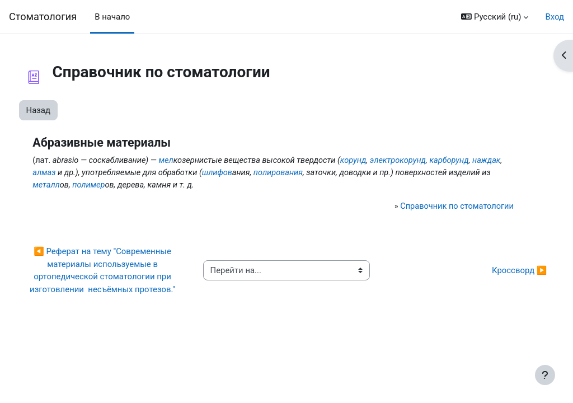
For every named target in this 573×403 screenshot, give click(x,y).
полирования (380, 173)
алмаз (141, 173)
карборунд (73, 173)
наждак (110, 173)
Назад (59, 110)
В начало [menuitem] (112, 17)
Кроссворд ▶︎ (498, 278)
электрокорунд (426, 161)
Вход (554, 17)
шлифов (318, 173)
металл (182, 186)
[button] (495, 17)
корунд (381, 161)
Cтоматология (43, 16)
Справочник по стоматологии (437, 207)
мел (189, 161)
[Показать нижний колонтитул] (545, 375)
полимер (226, 186)
